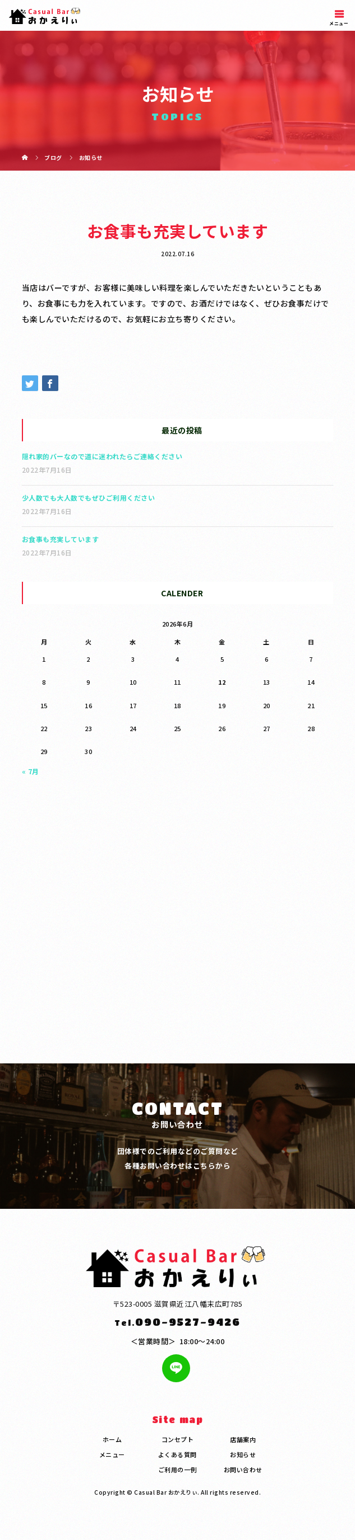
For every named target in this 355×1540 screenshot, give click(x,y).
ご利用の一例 (177, 1469)
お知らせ (243, 1454)
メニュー (112, 1454)
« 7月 (30, 771)
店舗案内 (243, 1439)
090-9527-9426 (188, 1321)
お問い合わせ (243, 1469)
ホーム (112, 1439)
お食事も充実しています (60, 539)
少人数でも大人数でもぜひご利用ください (88, 497)
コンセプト (178, 1439)
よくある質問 (177, 1454)
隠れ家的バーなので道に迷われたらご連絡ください (102, 456)
